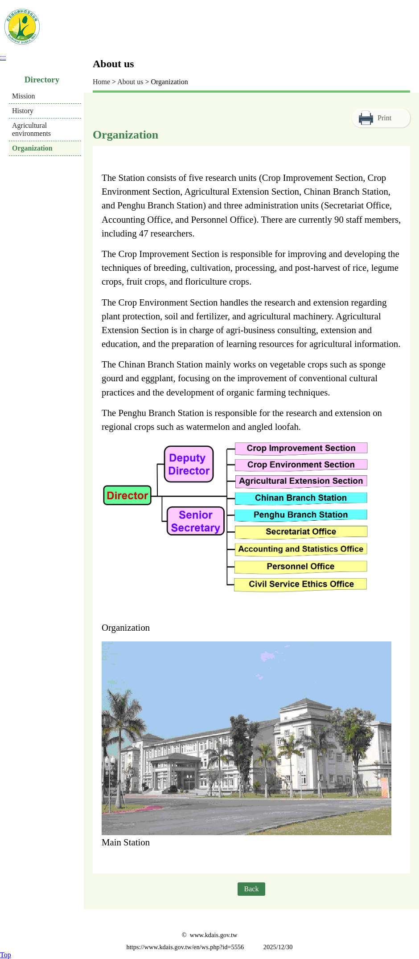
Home (101, 82)
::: (3, 57)
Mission (23, 96)
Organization (32, 148)
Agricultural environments (31, 129)
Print (384, 118)
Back (251, 889)
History (22, 110)
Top (5, 955)
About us (130, 82)
